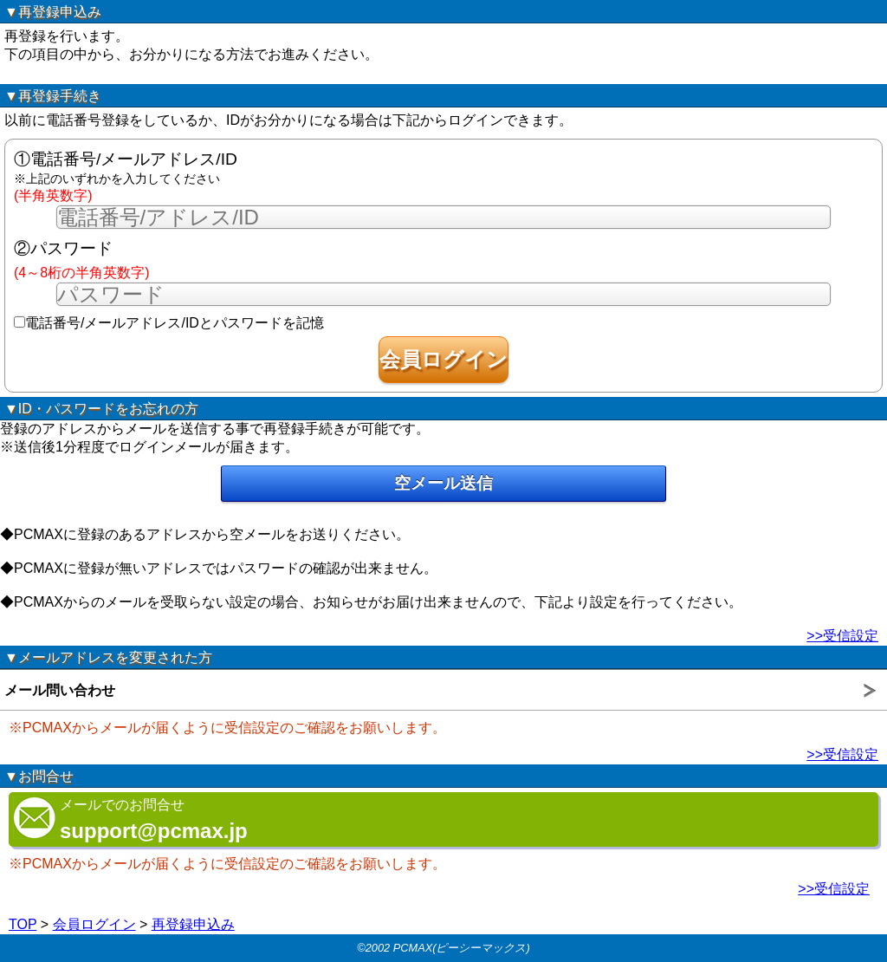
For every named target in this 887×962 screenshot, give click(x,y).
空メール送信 (443, 483)
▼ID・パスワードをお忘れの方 (101, 408)
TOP (22, 924)
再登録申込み (193, 924)
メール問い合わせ (59, 690)
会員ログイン (94, 924)
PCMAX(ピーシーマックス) (461, 947)
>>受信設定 (842, 635)
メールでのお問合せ (130, 819)
